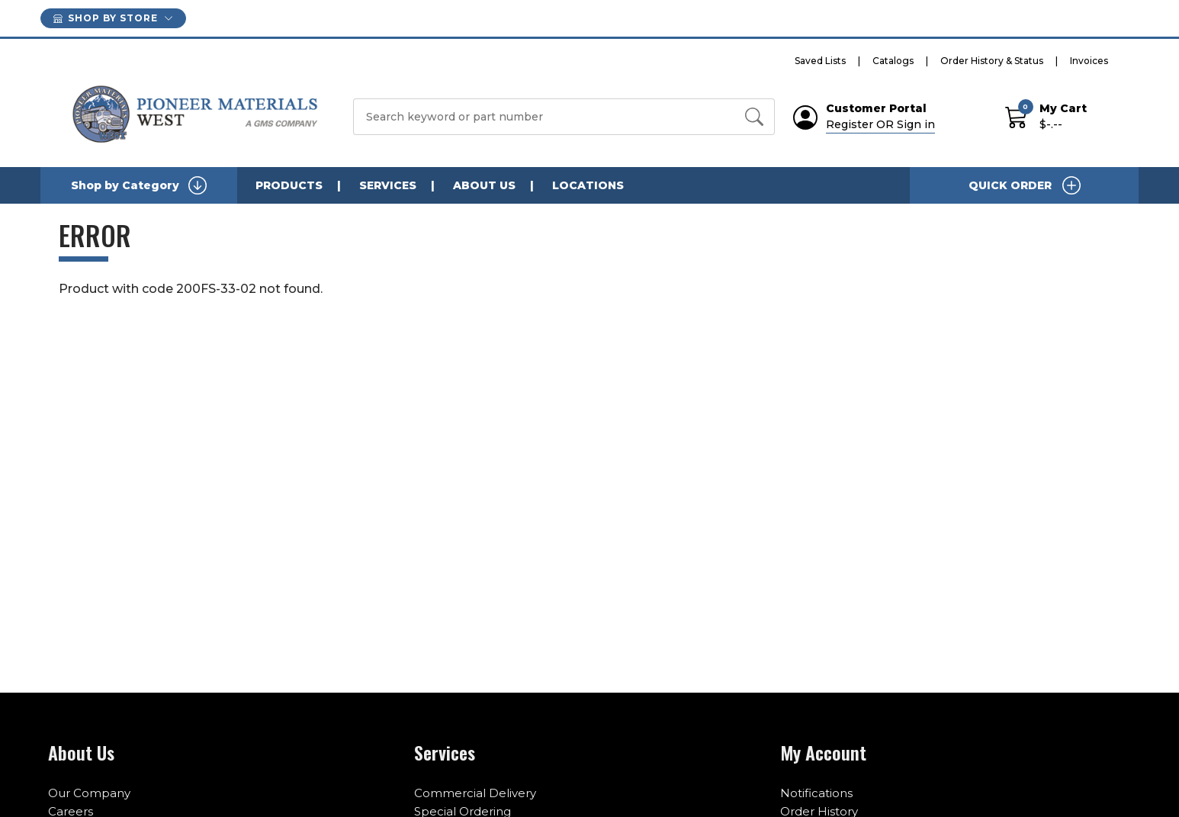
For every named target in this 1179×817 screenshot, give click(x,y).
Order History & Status (991, 60)
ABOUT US (484, 185)
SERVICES (387, 185)
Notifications (816, 793)
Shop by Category (139, 185)
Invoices (1089, 60)
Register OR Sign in (880, 124)
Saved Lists (820, 60)
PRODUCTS (289, 185)
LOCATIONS (588, 185)
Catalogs (893, 60)
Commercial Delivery (475, 793)
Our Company (89, 793)
